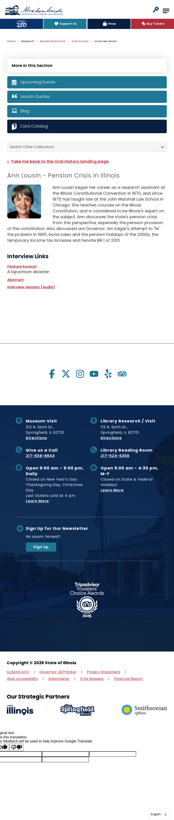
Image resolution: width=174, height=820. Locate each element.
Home (11, 41)
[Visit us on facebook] (51, 373)
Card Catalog (34, 126)
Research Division (53, 41)
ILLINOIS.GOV (18, 672)
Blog (24, 111)
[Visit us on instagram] (80, 373)
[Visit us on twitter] (65, 373)
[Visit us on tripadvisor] (122, 373)
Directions (36, 438)
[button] (156, 10)
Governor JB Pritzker (58, 672)
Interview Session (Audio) (31, 287)
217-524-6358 (115, 455)
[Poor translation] (16, 747)
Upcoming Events (38, 82)
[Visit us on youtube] (94, 373)
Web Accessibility (22, 678)
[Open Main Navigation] (166, 11)
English (156, 814)
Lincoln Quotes (35, 96)
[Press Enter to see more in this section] (87, 65)
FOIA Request (92, 678)
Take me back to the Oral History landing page (60, 161)
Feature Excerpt (22, 266)
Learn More (37, 501)
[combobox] (158, 814)
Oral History (80, 41)
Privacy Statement (103, 672)
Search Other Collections (32, 146)
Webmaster (59, 678)
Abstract (15, 279)
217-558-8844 (40, 455)
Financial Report (128, 678)
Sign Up (41, 547)
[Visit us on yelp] (108, 373)
